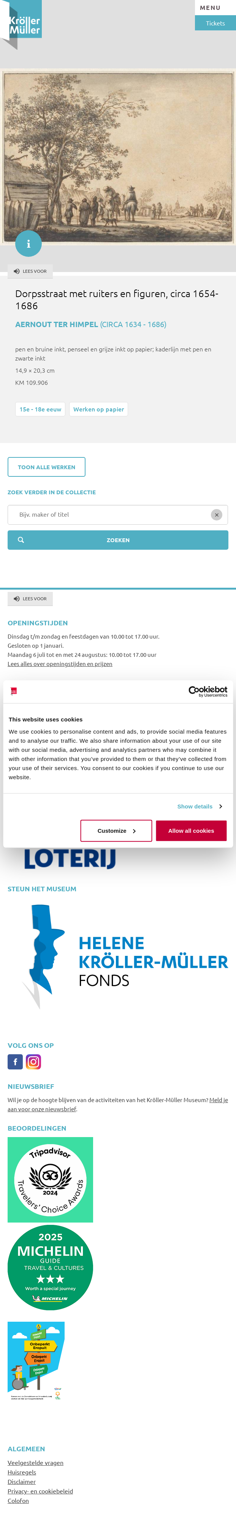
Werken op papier (98, 409)
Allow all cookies (191, 830)
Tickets (215, 23)
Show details (195, 806)
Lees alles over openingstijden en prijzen (60, 663)
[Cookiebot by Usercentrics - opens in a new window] (194, 692)
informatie (24, 239)
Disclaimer (22, 1481)
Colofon (18, 1500)
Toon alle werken (46, 467)
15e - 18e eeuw (40, 409)
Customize (117, 830)
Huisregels (22, 1472)
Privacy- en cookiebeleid (40, 1491)
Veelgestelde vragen (35, 1462)
